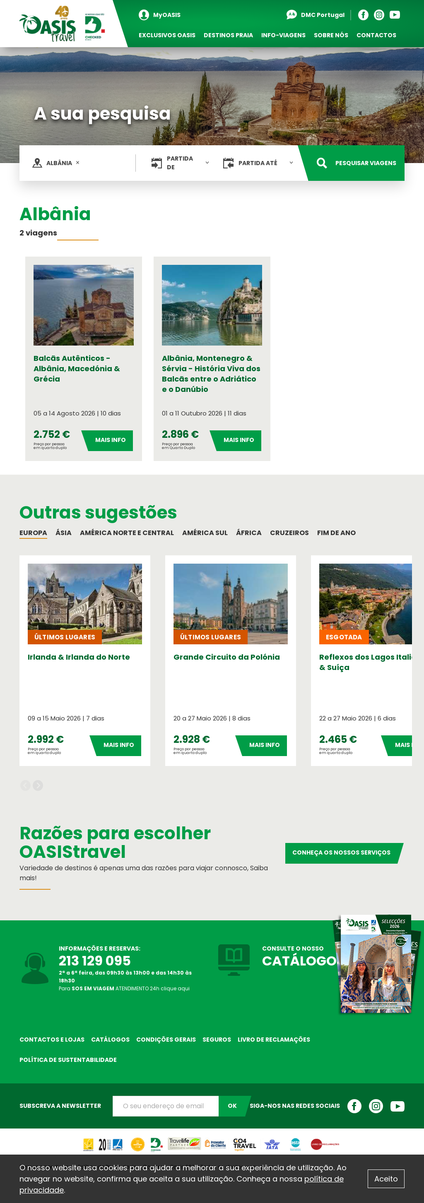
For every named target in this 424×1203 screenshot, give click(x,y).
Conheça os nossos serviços (341, 852)
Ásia (63, 533)
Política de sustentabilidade (68, 1060)
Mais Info (110, 440)
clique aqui (175, 988)
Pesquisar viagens (365, 163)
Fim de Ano (336, 533)
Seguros (216, 1039)
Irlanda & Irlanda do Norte (79, 657)
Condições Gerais (166, 1039)
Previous (25, 785)
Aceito (386, 1179)
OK (232, 1106)
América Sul (205, 533)
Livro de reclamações (274, 1039)
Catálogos (110, 1039)
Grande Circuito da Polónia (226, 657)
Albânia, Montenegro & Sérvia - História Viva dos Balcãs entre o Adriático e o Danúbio (211, 373)
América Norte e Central (127, 533)
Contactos (376, 35)
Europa (33, 533)
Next (38, 785)
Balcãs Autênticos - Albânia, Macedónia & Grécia (77, 368)
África (249, 533)
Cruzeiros (289, 533)
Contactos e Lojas (51, 1039)
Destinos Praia (228, 35)
